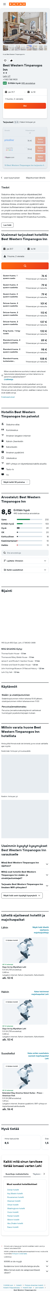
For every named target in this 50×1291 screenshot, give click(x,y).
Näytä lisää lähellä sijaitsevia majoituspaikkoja (41, 885)
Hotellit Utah (27, 1238)
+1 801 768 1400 (10, 79)
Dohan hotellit (13, 1145)
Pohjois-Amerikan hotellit (34, 1236)
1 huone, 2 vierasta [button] (14, 99)
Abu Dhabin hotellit (15, 1179)
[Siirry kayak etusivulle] (17, 4)
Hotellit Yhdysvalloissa (11, 1238)
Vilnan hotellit (13, 1160)
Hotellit (19, 1236)
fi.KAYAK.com (8, 1236)
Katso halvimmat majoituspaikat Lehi (40, 948)
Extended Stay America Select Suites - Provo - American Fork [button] (22, 1049)
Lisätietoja (8, 379)
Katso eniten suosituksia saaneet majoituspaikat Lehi (38, 1011)
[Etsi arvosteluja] (27, 553)
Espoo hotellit (13, 1183)
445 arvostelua (28, 83)
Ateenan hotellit (14, 1156)
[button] (4, 4)
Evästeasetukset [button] (8, 397)
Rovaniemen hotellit (15, 1153)
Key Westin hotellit (15, 1149)
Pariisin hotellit (13, 1171)
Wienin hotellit (13, 1175)
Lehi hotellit (39, 1238)
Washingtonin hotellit (16, 1164)
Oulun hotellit (13, 1168)
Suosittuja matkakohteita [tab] (17, 1130)
